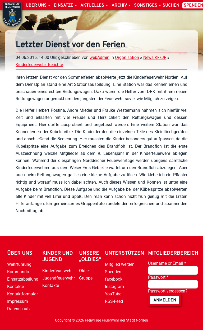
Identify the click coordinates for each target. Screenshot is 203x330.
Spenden (113, 271)
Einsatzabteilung (22, 279)
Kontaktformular (22, 293)
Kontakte (15, 286)
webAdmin (99, 57)
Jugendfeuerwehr (58, 278)
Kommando (18, 271)
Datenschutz (19, 308)
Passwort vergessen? (167, 291)
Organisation (127, 57)
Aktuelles (92, 5)
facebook (113, 279)
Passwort (158, 277)
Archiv (119, 5)
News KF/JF (154, 57)
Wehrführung (19, 264)
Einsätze (63, 5)
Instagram (114, 286)
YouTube (113, 293)
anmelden (164, 300)
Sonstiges (145, 5)
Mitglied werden (120, 264)
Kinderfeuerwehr (57, 270)
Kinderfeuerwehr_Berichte (39, 64)
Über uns (36, 5)
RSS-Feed (114, 301)
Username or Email (167, 263)
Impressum (17, 301)
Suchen (171, 5)
